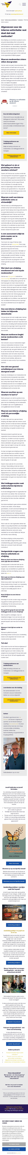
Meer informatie (11, 132)
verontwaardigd (5, 278)
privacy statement (18, 1153)
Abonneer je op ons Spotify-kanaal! (14, 881)
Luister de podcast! (14, 1044)
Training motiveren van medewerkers (14, 156)
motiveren (20, 19)
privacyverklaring (8, 1094)
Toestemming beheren (14, 1144)
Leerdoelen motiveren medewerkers (14, 700)
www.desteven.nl (13, 724)
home (2, 19)
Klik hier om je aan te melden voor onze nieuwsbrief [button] (14, 1085)
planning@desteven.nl (17, 14)
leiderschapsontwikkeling (11, 19)
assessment (15, 244)
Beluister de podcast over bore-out (14, 1060)
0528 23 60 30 (18, 10)
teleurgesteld (11, 276)
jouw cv (9, 573)
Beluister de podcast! (14, 1022)
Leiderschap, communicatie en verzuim (14, 1062)
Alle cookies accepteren (14, 1149)
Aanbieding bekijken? (14, 925)
